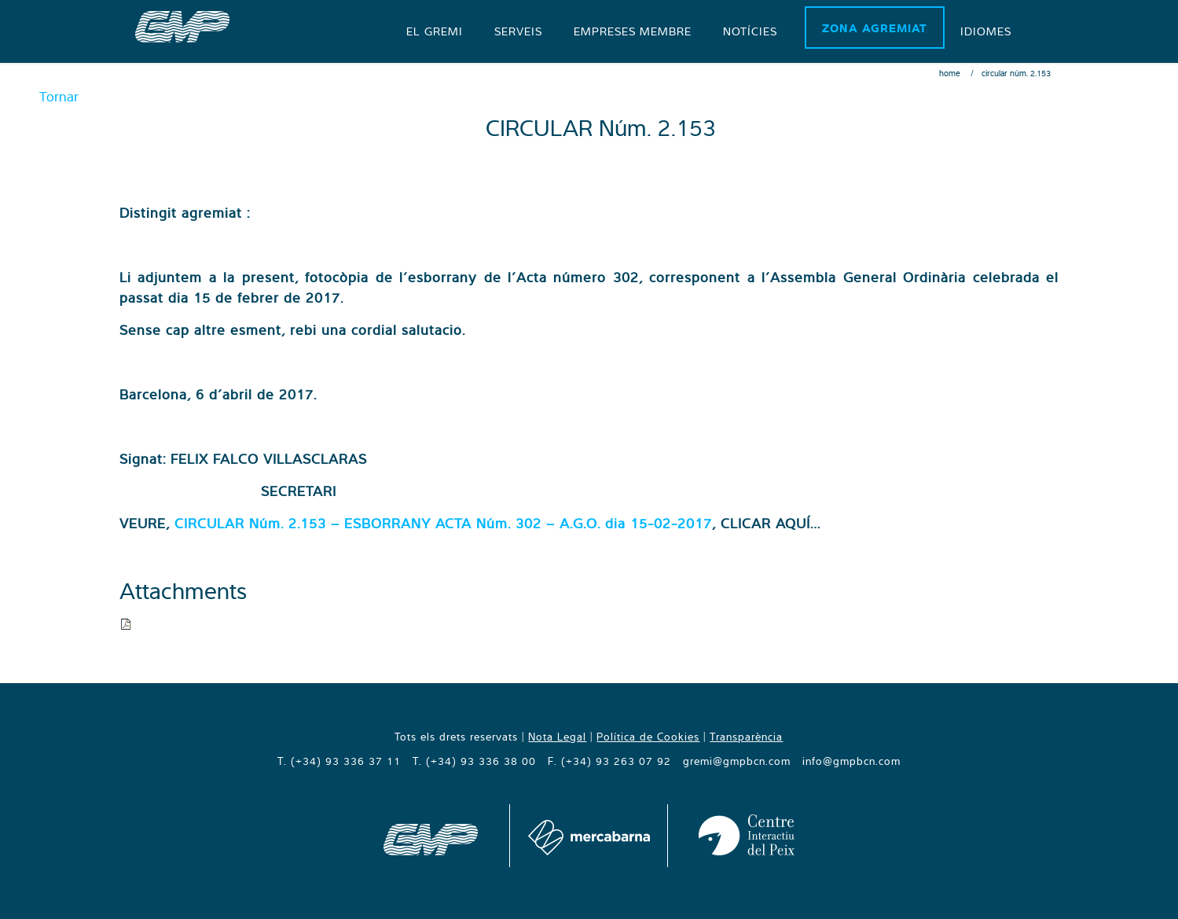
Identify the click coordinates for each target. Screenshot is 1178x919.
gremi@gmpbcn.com (737, 761)
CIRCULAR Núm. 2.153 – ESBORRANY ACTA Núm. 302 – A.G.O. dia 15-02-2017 (443, 523)
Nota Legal (557, 736)
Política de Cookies (647, 736)
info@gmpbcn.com (851, 761)
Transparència (746, 736)
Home (949, 73)
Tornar (59, 96)
